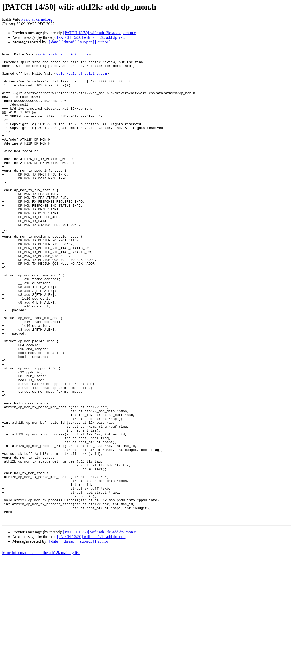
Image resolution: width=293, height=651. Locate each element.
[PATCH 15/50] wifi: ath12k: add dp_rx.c (91, 37)
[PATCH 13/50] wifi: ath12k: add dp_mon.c (99, 33)
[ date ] (54, 42)
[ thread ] (69, 42)
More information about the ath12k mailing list (41, 646)
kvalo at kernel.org (36, 19)
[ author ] (103, 42)
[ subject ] (86, 42)
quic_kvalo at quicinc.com (63, 54)
